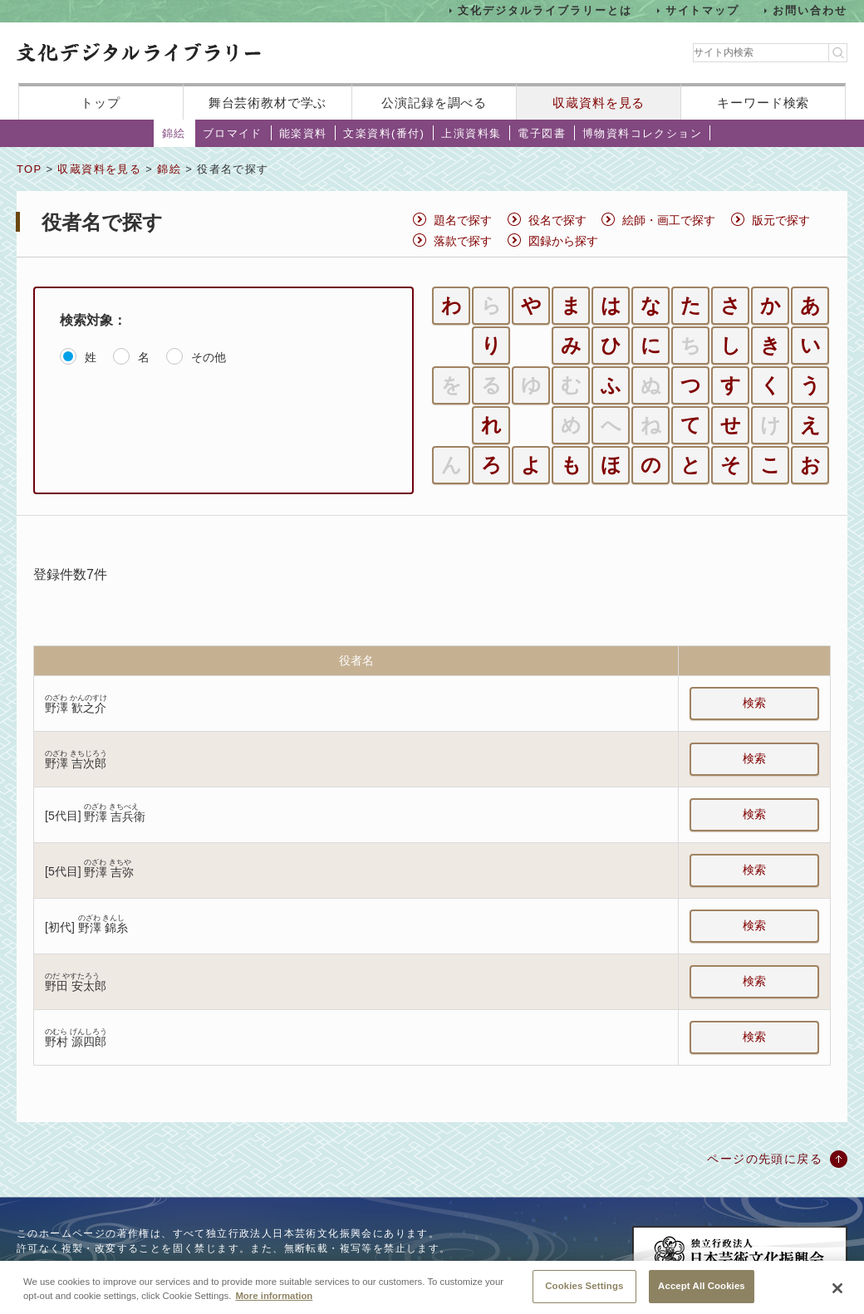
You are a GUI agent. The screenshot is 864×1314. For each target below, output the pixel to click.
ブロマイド (233, 133)
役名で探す (557, 220)
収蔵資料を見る (598, 103)
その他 (208, 357)
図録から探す (563, 241)
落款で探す (463, 241)
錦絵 (174, 133)
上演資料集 (471, 133)
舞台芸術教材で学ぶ (268, 103)
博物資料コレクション (642, 133)
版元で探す (781, 220)
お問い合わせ (810, 10)
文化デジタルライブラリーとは (544, 10)
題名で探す (463, 220)
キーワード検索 (763, 103)
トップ (100, 103)
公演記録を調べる (434, 103)
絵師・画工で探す (668, 220)
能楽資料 (303, 133)
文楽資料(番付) (384, 133)
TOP (29, 169)
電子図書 (542, 133)
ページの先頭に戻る (764, 1158)
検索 (754, 702)
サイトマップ (702, 10)
